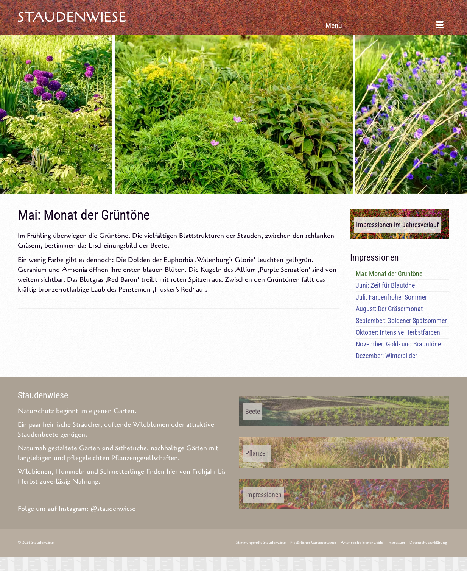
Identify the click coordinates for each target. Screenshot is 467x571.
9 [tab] (261, 190)
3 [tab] (206, 190)
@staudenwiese (112, 508)
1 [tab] (188, 190)
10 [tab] (270, 190)
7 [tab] (242, 190)
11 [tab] (279, 190)
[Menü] (384, 25)
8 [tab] (251, 190)
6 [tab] (233, 190)
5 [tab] (224, 190)
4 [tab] (215, 190)
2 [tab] (197, 190)
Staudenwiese (72, 17)
